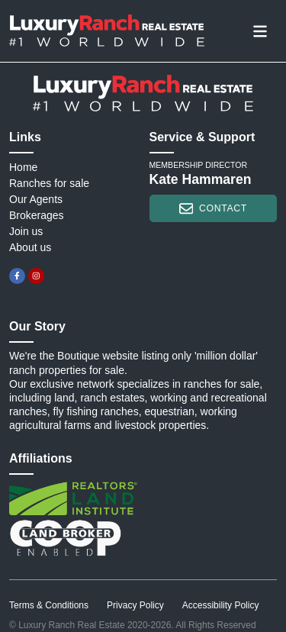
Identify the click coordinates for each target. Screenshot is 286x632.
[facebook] (17, 276)
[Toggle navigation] (260, 30)
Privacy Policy (135, 605)
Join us (26, 231)
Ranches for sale (49, 183)
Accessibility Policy (220, 605)
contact (213, 208)
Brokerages (36, 215)
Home (23, 167)
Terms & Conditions (48, 605)
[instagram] (36, 276)
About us (30, 247)
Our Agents (36, 199)
